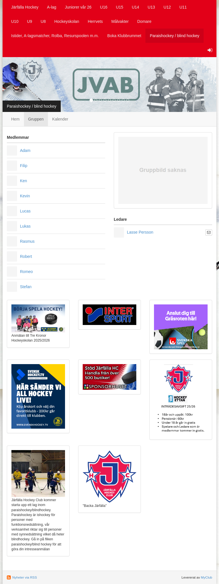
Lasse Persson (140, 232)
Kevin (25, 196)
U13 (151, 7)
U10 (15, 21)
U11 (183, 7)
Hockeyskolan (66, 21)
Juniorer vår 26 (78, 7)
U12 (167, 7)
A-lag (51, 7)
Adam (25, 150)
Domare (144, 21)
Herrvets (95, 21)
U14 (135, 7)
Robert (26, 256)
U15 (119, 7)
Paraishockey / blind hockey (174, 35)
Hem (15, 119)
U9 (29, 21)
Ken (23, 180)
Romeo (26, 271)
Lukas (25, 226)
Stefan (25, 286)
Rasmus (27, 241)
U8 (43, 21)
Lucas (25, 211)
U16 (104, 7)
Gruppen (36, 119)
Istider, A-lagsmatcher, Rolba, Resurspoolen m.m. (55, 35)
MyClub (206, 577)
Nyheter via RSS (24, 577)
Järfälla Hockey (24, 7)
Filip (23, 165)
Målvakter (120, 21)
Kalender (60, 119)
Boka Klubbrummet (124, 35)
